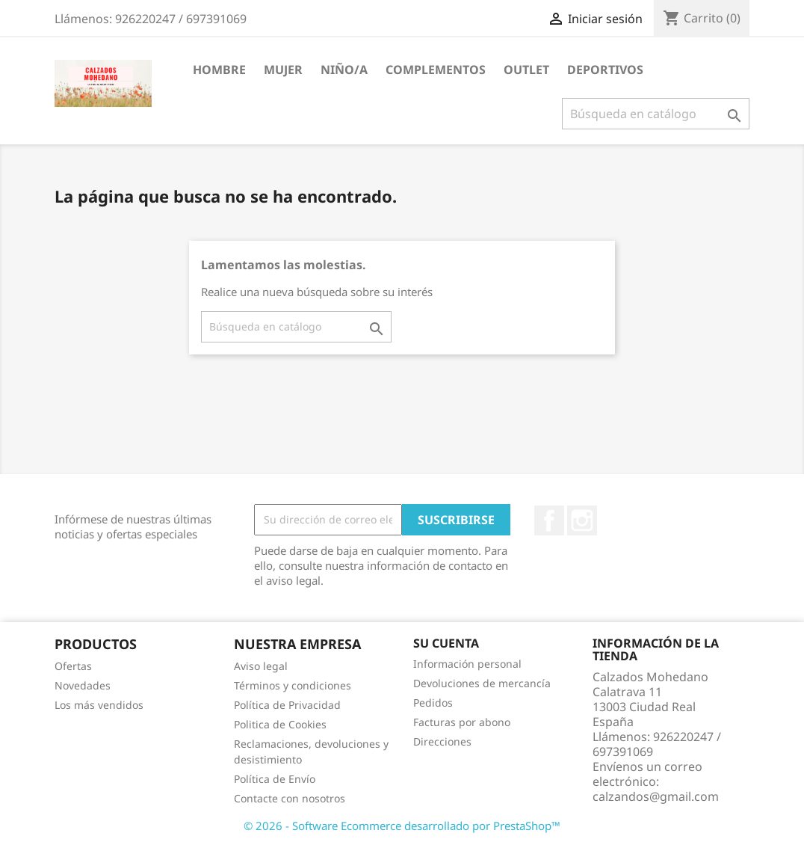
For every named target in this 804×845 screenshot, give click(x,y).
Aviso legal (261, 666)
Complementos (436, 69)
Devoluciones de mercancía (482, 683)
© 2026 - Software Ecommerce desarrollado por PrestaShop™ (402, 825)
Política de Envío (274, 779)
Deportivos (605, 69)
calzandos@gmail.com (656, 796)
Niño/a (344, 69)
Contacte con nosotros (289, 798)
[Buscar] (655, 113)
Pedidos (433, 702)
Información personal (467, 664)
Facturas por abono (461, 722)
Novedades (83, 685)
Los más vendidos (99, 705)
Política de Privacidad (287, 705)
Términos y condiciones (292, 685)
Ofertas (73, 666)
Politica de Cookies (280, 724)
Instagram (582, 520)
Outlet (526, 69)
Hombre (219, 69)
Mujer (283, 69)
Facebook (549, 520)
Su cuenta (446, 643)
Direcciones (442, 741)
